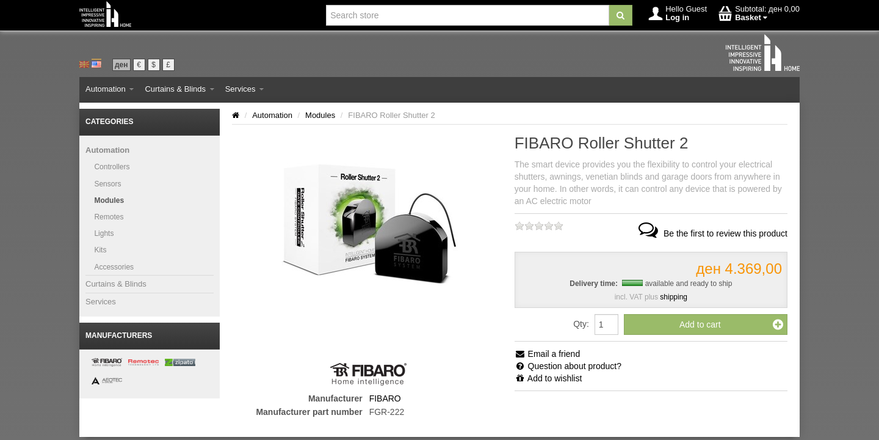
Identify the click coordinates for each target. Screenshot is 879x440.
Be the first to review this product (711, 233)
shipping (673, 297)
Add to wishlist (548, 378)
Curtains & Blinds (179, 89)
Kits (100, 250)
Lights (104, 233)
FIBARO (385, 398)
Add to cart (731, 324)
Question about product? (568, 366)
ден (121, 65)
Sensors (107, 184)
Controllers (111, 167)
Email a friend (547, 354)
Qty (580, 324)
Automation (109, 89)
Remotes (108, 217)
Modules (109, 200)
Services (244, 89)
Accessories (114, 267)
